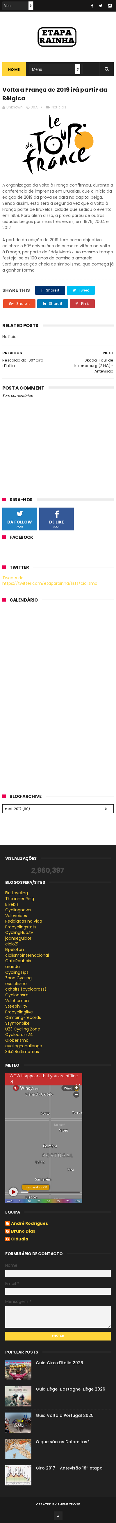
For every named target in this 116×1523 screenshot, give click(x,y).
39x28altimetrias (22, 1051)
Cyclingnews (18, 910)
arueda (12, 966)
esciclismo (16, 984)
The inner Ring (19, 898)
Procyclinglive (19, 1012)
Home (14, 69)
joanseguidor (18, 938)
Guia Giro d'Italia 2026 (59, 1363)
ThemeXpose (69, 1504)
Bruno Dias (23, 1231)
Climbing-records (23, 1017)
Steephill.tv (16, 1006)
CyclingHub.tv (19, 932)
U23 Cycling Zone (22, 1029)
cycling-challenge (23, 1046)
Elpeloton (14, 949)
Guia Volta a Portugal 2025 (65, 1415)
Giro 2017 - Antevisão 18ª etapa (69, 1468)
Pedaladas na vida (23, 921)
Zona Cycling (18, 978)
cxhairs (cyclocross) (26, 989)
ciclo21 (11, 944)
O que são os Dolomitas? (63, 1442)
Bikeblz (12, 904)
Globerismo (16, 1040)
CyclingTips (16, 972)
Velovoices (16, 916)
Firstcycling (16, 893)
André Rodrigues (29, 1223)
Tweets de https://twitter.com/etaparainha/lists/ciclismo (49, 581)
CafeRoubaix (18, 961)
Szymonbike (17, 1023)
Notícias (58, 107)
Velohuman (17, 1001)
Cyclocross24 (19, 1034)
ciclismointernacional (27, 955)
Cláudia (19, 1239)
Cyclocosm (16, 995)
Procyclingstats (20, 927)
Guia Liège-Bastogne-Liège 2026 (70, 1389)
